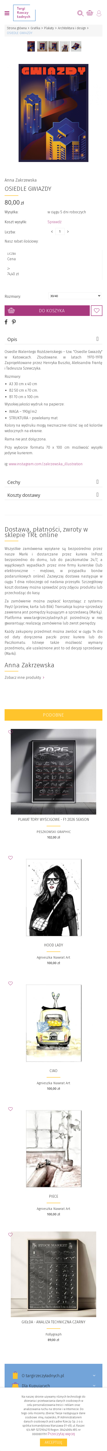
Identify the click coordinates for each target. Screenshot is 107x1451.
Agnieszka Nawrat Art (53, 954)
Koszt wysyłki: (16, 218)
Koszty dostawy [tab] (53, 491)
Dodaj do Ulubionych (96, 307)
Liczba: (10, 228)
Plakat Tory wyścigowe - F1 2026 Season (53, 816)
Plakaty (49, 28)
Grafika (35, 28)
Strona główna (17, 28)
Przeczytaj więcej (61, 1434)
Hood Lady (53, 941)
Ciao (53, 1067)
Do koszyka (52, 307)
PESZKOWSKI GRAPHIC (54, 828)
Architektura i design (72, 28)
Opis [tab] (53, 335)
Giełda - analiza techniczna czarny (53, 1318)
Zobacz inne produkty (24, 674)
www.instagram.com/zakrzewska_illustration (46, 460)
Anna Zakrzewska (21, 176)
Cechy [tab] (53, 478)
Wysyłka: (11, 208)
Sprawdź (55, 218)
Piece (53, 1193)
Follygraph (53, 1331)
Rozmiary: (13, 293)
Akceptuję (53, 1442)
